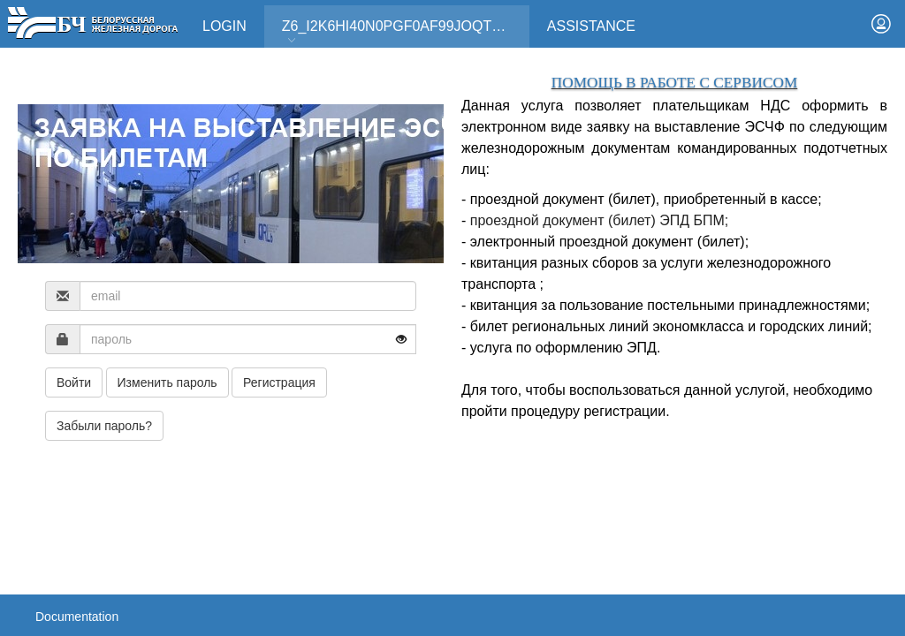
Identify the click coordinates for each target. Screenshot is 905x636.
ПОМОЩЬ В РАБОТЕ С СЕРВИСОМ (674, 82)
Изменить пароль (167, 382)
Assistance (591, 26)
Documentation (76, 617)
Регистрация (279, 382)
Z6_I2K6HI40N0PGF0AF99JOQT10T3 (403, 32)
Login (224, 26)
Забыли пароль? (104, 426)
